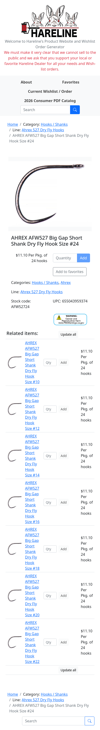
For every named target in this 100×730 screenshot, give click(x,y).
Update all (68, 334)
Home (12, 124)
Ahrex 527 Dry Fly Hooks (43, 129)
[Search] (45, 109)
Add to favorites (70, 271)
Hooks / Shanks (54, 124)
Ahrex (66, 282)
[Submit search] (75, 109)
